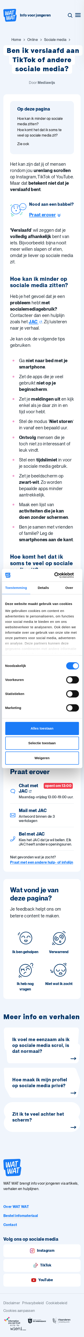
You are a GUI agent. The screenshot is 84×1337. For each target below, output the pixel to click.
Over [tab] (69, 588)
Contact (10, 1225)
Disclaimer (11, 1303)
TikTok (42, 1265)
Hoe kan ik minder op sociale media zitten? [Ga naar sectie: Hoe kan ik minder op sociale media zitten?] (40, 121)
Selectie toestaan (42, 743)
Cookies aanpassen (19, 1311)
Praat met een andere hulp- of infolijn (41, 862)
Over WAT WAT (16, 1207)
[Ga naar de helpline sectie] (51, 215)
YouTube (42, 1280)
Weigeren (42, 758)
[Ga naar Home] (16, 39)
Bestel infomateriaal (20, 1216)
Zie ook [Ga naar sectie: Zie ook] (23, 144)
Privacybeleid (33, 1303)
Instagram (42, 1251)
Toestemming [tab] (16, 588)
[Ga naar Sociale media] (55, 39)
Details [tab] (43, 588)
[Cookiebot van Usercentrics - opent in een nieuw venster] (60, 575)
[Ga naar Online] (32, 39)
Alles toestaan (42, 728)
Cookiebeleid (56, 1303)
